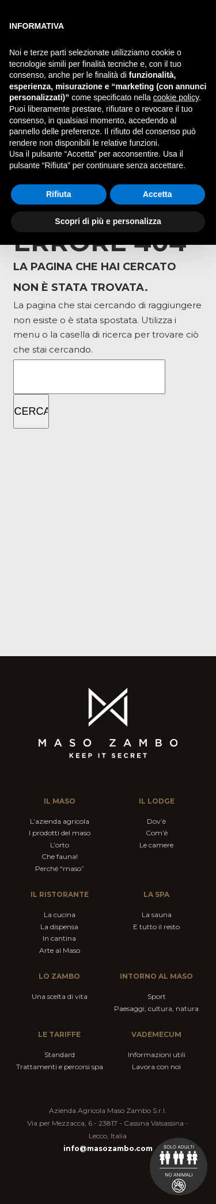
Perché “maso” (59, 868)
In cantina (59, 938)
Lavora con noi (156, 1066)
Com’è (157, 832)
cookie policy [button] (176, 97)
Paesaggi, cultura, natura (156, 1008)
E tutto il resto (156, 926)
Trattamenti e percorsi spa (59, 1066)
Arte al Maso (59, 950)
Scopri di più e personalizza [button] (108, 221)
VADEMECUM (156, 1034)
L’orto (59, 844)
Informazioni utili (156, 1054)
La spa (156, 894)
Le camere (156, 844)
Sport (156, 996)
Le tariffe (59, 1034)
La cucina (59, 914)
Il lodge (157, 801)
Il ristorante (60, 894)
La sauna (157, 914)
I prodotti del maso (59, 832)
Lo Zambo (59, 976)
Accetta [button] (157, 194)
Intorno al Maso (156, 976)
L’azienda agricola (59, 821)
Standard (59, 1054)
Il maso (59, 801)
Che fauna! (59, 856)
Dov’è (156, 821)
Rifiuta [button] (58, 194)
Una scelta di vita (60, 996)
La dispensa (59, 926)
